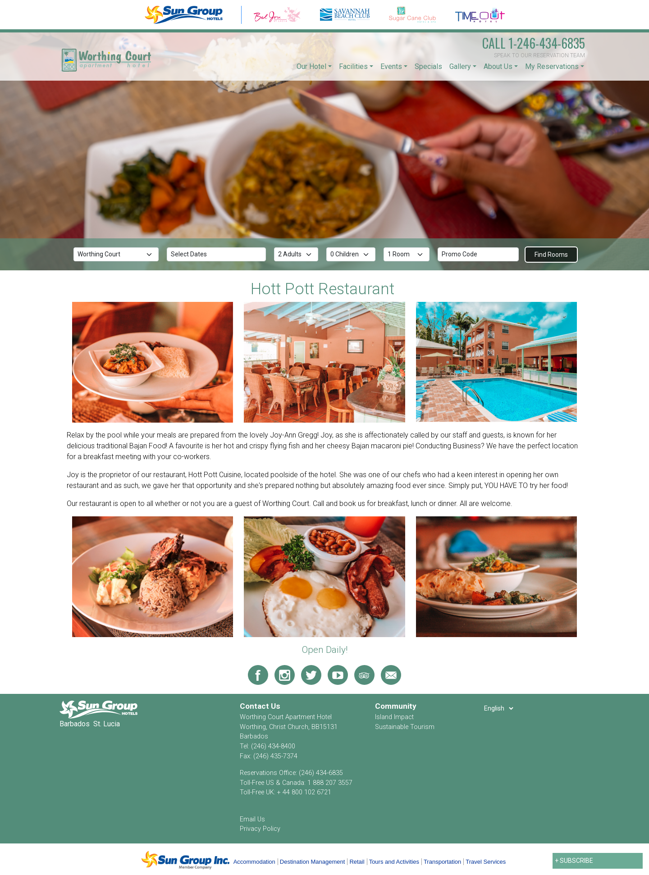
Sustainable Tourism (404, 727)
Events (391, 66)
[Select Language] (498, 708)
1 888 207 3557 (329, 783)
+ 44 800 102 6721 (304, 792)
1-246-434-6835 (533, 43)
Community (395, 706)
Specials (428, 66)
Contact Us (260, 706)
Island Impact (394, 717)
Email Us (252, 819)
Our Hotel (311, 66)
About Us (498, 66)
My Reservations (552, 66)
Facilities (353, 66)
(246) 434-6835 (321, 773)
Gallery (460, 66)
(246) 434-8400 (273, 746)
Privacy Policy (260, 829)
